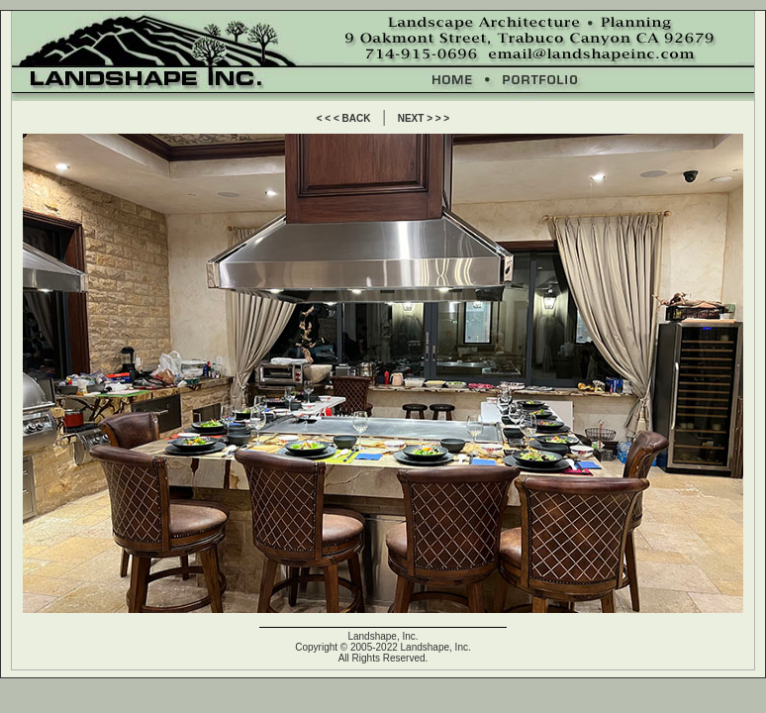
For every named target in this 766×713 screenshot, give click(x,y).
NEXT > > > (424, 118)
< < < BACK (344, 118)
